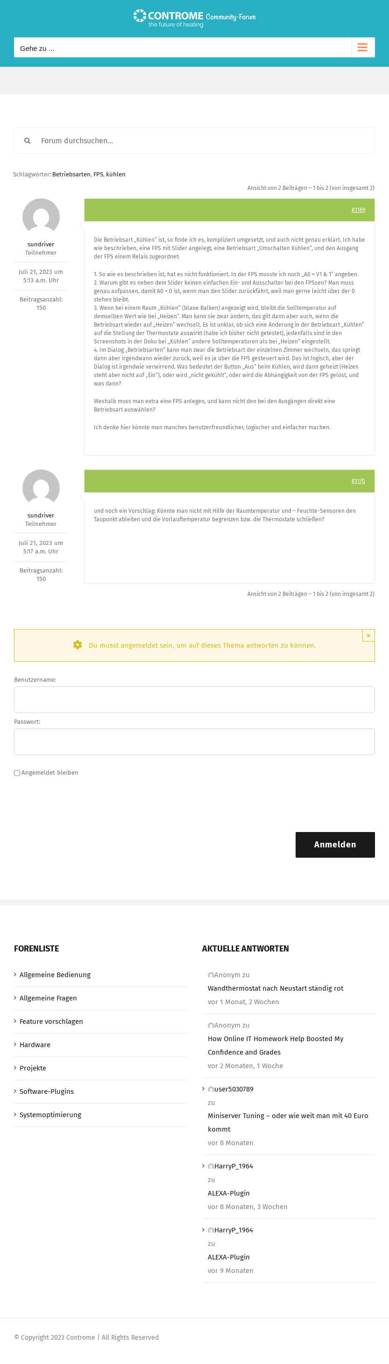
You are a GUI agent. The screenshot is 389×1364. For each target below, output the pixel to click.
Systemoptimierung (50, 1115)
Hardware (35, 1045)
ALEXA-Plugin (229, 1193)
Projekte (33, 1068)
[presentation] (85, 804)
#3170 (358, 481)
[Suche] (27, 140)
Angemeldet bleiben (49, 772)
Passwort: (27, 721)
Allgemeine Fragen (48, 998)
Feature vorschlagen (51, 1021)
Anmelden (335, 844)
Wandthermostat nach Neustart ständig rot (275, 988)
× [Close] (369, 635)
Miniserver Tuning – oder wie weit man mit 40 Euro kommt (288, 1122)
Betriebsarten (71, 174)
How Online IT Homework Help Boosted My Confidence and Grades (275, 1045)
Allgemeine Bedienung (55, 975)
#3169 (358, 210)
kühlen (116, 174)
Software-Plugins (47, 1091)
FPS (98, 174)
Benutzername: (35, 679)
